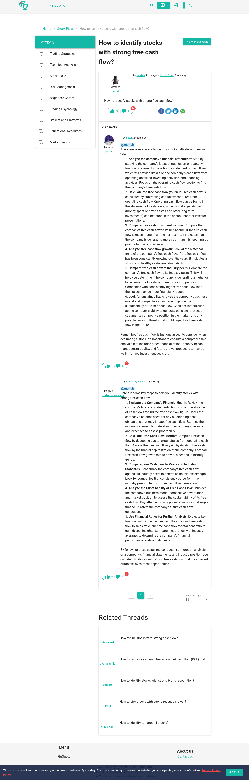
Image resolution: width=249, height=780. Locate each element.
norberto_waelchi (136, 381)
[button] (197, 600)
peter (129, 137)
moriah (141, 75)
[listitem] (155, 638)
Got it (234, 772)
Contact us (185, 756)
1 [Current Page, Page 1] (141, 595)
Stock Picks (166, 75)
